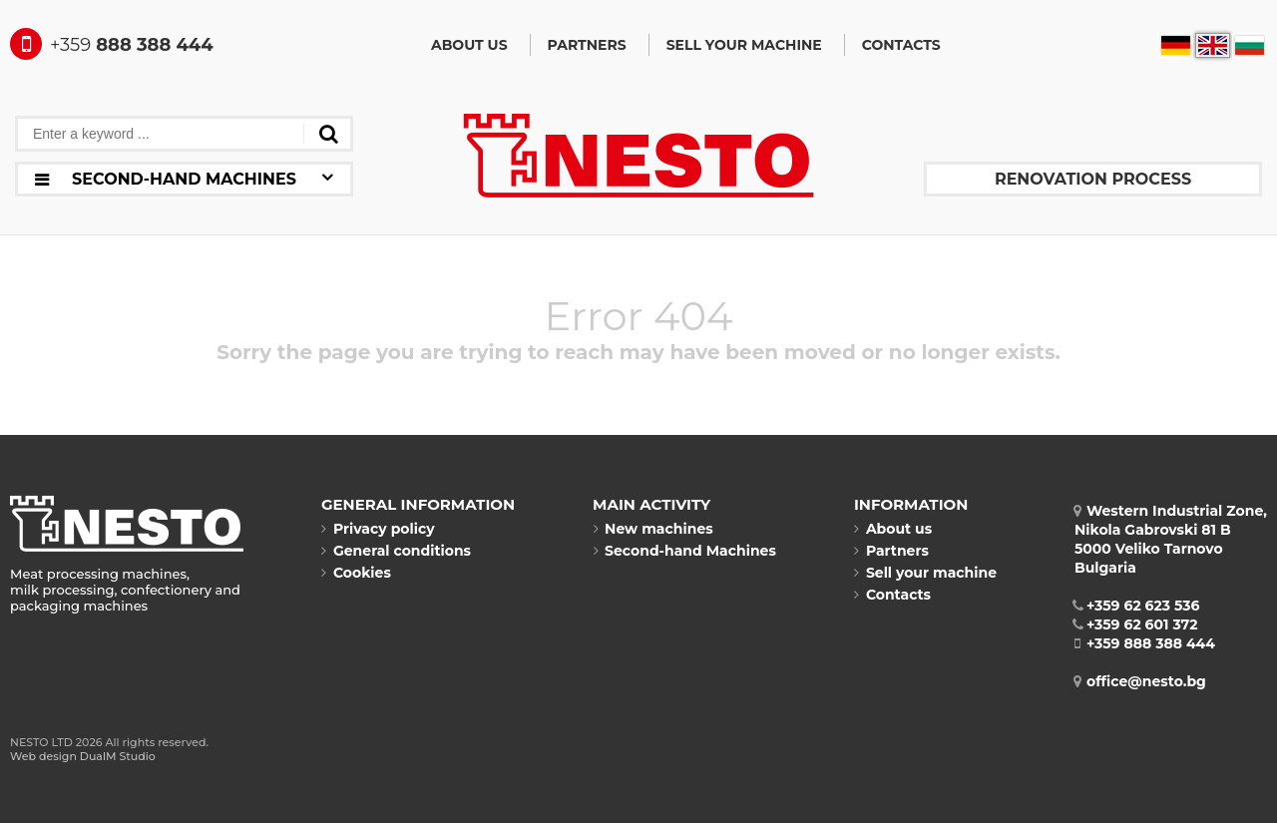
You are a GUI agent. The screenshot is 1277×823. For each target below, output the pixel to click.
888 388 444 (111, 45)
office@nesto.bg (1140, 681)
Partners (587, 45)
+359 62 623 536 (1137, 606)
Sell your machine (744, 45)
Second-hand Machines (684, 551)
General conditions (396, 551)
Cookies (356, 573)
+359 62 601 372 (1136, 624)
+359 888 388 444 (1144, 643)
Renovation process (1093, 179)
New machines (653, 529)
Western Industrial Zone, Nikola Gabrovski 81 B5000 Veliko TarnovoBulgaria (1170, 539)
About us (469, 45)
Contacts (901, 45)
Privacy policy (378, 529)
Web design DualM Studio (83, 756)
